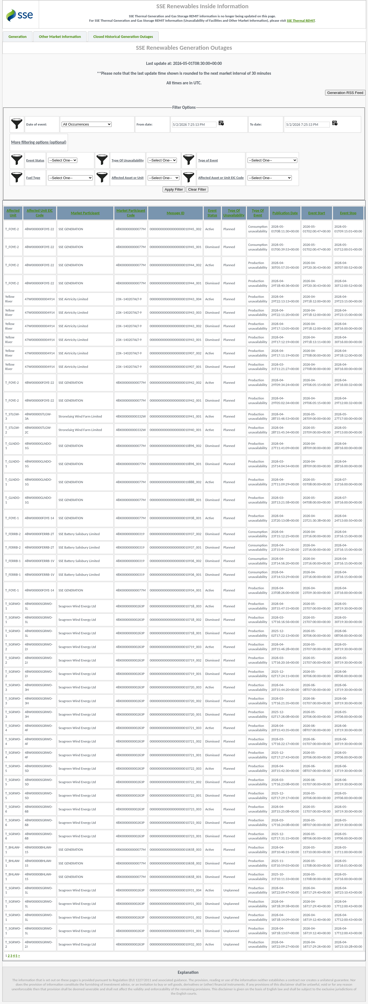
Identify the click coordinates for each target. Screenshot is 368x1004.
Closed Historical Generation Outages (123, 36)
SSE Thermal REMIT (301, 20)
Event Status (212, 213)
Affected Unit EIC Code (40, 213)
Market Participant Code (131, 213)
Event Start (316, 213)
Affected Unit (13, 213)
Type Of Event (258, 213)
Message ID (175, 213)
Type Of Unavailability (234, 213)
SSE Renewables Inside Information (202, 6)
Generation (18, 36)
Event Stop (348, 213)
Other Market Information (60, 36)
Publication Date (285, 213)
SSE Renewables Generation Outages (184, 47)
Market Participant (85, 213)
